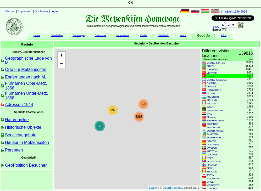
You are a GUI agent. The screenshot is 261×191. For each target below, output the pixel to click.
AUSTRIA (212, 151)
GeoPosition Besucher (26, 165)
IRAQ (210, 114)
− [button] (61, 64)
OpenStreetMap (173, 187)
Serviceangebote (20, 135)
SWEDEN (212, 148)
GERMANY (213, 69)
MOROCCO (213, 185)
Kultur (183, 35)
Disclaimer (41, 11)
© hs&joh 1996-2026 (234, 11)
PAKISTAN (212, 134)
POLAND (211, 141)
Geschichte (57, 35)
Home (37, 35)
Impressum (25, 11)
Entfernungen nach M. (25, 77)
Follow (215, 26)
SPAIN (210, 168)
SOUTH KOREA (215, 131)
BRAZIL (211, 66)
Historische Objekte (23, 127)
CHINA (210, 76)
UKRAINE (212, 154)
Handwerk (163, 35)
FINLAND (212, 165)
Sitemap (10, 11)
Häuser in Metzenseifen (27, 142)
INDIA (210, 107)
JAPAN (210, 175)
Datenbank (100, 35)
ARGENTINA (213, 96)
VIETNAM (212, 73)
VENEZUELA (214, 161)
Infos (223, 35)
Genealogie (79, 35)
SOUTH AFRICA (215, 137)
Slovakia (211, 117)
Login (54, 11)
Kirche (143, 35)
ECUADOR (213, 124)
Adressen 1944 (19, 104)
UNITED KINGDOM (217, 79)
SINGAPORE (214, 127)
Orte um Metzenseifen (25, 69)
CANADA (212, 83)
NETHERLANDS (215, 120)
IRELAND (212, 100)
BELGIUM (212, 171)
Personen (14, 150)
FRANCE (211, 86)
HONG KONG (214, 90)
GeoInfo (203, 35)
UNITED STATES (216, 62)
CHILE (210, 182)
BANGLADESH (215, 110)
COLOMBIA (213, 144)
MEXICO (211, 103)
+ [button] (61, 56)
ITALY (210, 158)
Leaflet (153, 187)
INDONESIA (213, 178)
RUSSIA (211, 93)
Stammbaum (122, 35)
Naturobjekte (17, 119)
